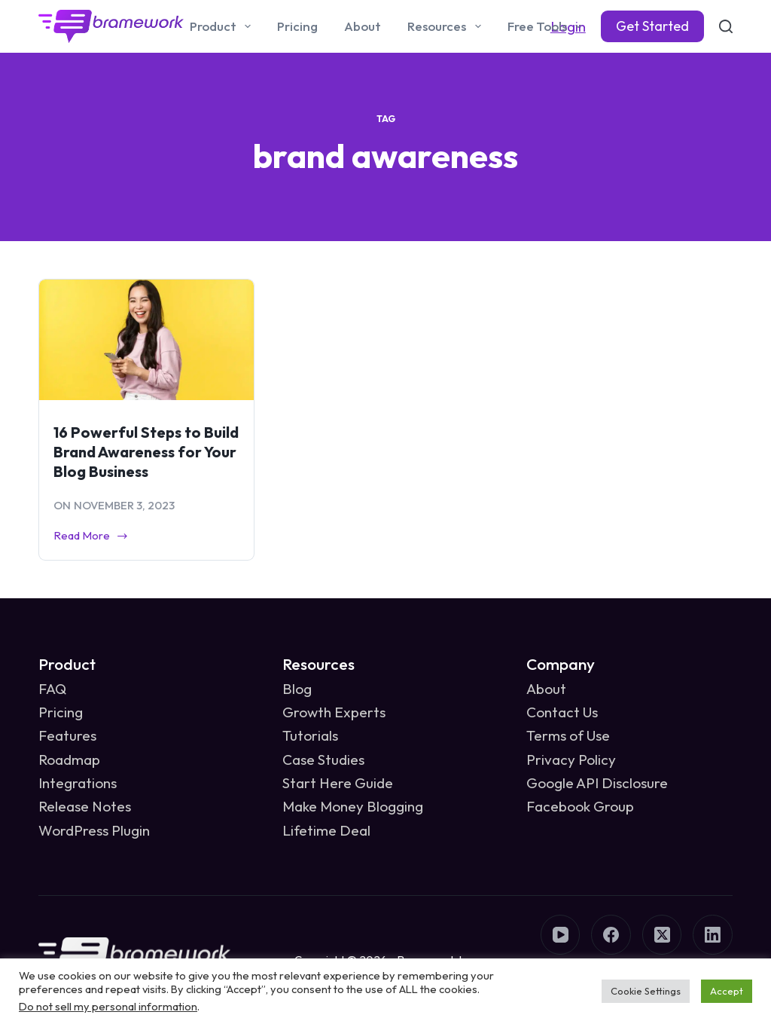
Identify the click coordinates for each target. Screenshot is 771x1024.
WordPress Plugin (94, 830)
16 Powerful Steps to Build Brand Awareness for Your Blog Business (146, 452)
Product (223, 26)
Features (67, 735)
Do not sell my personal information (108, 1006)
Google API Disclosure (597, 783)
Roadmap (69, 759)
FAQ (52, 689)
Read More (91, 537)
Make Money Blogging (352, 806)
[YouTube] (561, 935)
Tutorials (310, 735)
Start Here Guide (337, 783)
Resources (446, 26)
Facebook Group (580, 806)
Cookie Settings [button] (646, 991)
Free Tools (547, 26)
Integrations (77, 783)
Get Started (652, 26)
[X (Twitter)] (662, 935)
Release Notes (84, 806)
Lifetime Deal (326, 830)
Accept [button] (726, 991)
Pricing (297, 26)
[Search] (726, 26)
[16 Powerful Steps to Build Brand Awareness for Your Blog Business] (146, 340)
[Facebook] (611, 935)
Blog (297, 689)
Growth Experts (334, 712)
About (362, 26)
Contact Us (562, 712)
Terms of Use (568, 735)
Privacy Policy (571, 759)
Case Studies (323, 759)
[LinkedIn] (713, 935)
